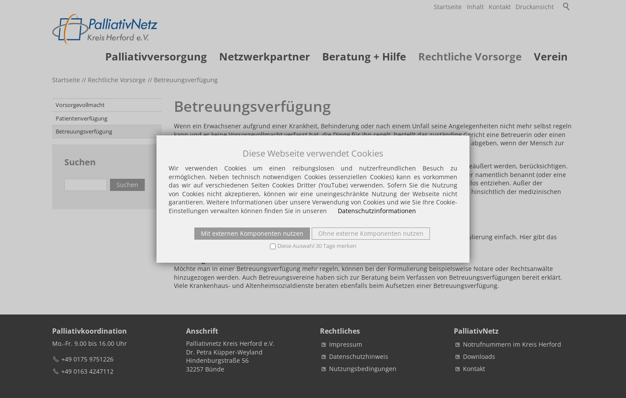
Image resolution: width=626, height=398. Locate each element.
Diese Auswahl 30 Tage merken (316, 246)
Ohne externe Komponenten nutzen (370, 233)
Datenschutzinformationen (377, 211)
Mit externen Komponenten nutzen (252, 233)
